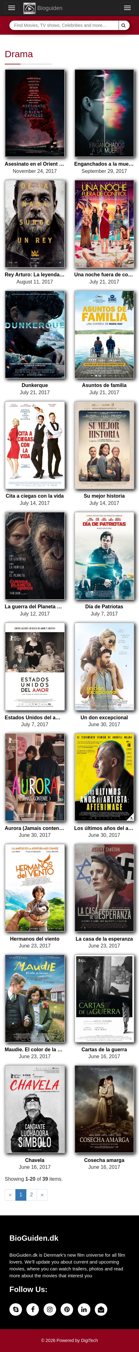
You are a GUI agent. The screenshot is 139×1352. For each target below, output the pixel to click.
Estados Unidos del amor (35, 717)
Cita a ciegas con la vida (35, 496)
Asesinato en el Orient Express (35, 164)
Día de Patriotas (104, 606)
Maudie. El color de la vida (35, 1049)
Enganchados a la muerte (104, 164)
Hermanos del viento (34, 939)
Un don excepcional (104, 717)
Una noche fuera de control (104, 274)
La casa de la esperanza (104, 939)
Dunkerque (35, 385)
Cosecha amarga (104, 1160)
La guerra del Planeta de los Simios (35, 606)
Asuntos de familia (104, 385)
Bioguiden (42, 8)
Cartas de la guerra (104, 1049)
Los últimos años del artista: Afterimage (104, 828)
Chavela (34, 1160)
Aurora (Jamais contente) (35, 828)
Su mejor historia (104, 496)
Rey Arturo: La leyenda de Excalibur (35, 274)
